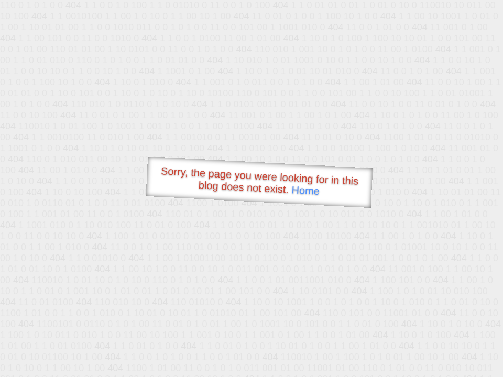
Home (305, 190)
